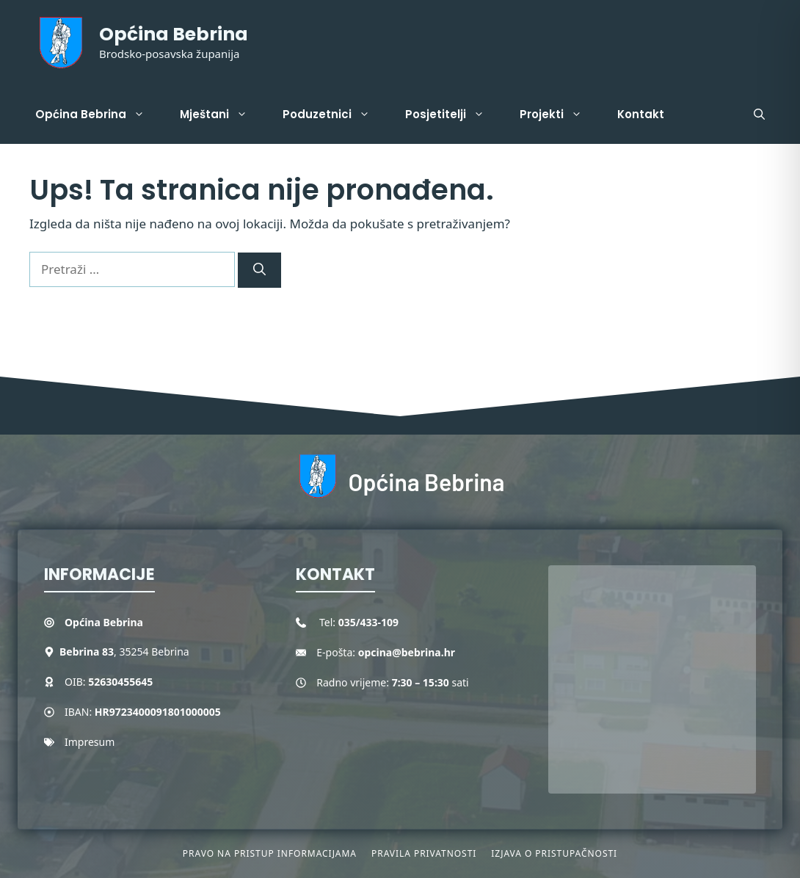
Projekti (560, 114)
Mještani (222, 114)
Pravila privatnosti (423, 853)
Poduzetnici (335, 114)
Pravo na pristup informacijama (270, 853)
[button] (759, 114)
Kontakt (640, 114)
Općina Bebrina (173, 34)
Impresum (89, 742)
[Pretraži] (259, 270)
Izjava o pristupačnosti (554, 853)
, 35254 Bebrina (124, 651)
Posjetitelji (453, 114)
